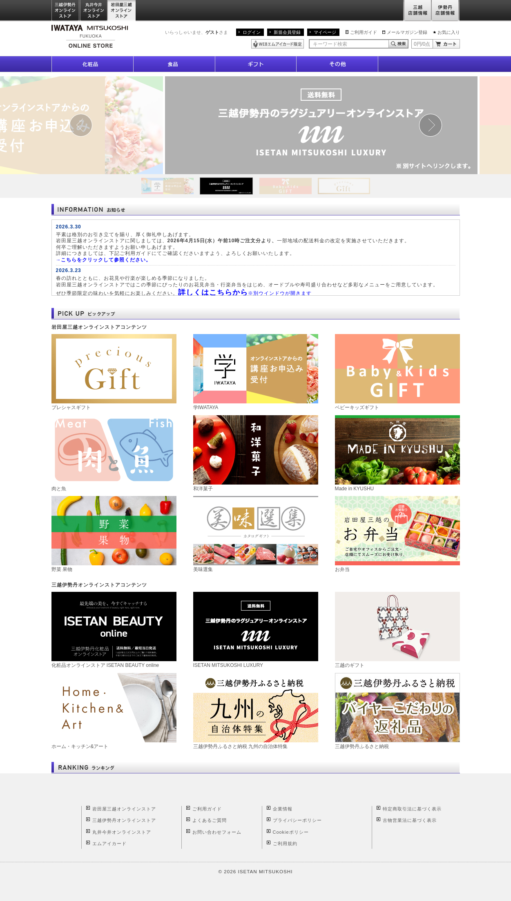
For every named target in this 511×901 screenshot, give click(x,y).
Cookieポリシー (291, 832)
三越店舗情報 (417, 11)
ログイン (252, 32)
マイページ (325, 32)
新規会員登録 (287, 32)
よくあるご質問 (209, 820)
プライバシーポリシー (297, 820)
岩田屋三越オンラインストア (122, 11)
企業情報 (282, 808)
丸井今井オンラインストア (94, 11)
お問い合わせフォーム (216, 832)
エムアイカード (109, 843)
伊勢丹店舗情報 (445, 11)
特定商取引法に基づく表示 (412, 808)
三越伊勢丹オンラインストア (65, 11)
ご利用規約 (285, 843)
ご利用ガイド (363, 32)
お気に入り (448, 32)
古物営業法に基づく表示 (410, 820)
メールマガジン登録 (407, 32)
